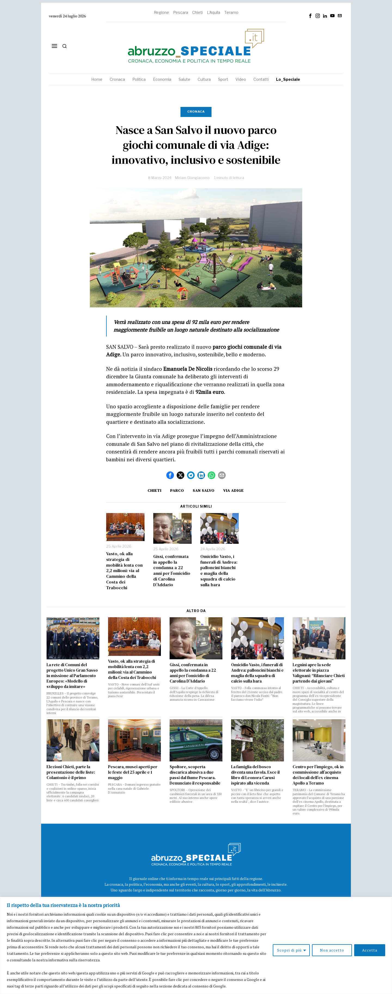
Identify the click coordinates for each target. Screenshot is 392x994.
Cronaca (196, 111)
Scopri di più (289, 950)
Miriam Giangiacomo (192, 177)
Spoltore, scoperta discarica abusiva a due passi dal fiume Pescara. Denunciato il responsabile (195, 775)
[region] (196, 945)
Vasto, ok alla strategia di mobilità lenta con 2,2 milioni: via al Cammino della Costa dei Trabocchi (124, 571)
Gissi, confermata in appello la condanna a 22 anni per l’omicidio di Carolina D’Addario (171, 571)
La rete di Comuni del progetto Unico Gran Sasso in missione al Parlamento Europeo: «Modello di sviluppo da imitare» (72, 675)
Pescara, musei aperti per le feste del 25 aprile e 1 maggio (132, 772)
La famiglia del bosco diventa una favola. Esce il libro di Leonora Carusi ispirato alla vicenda (255, 775)
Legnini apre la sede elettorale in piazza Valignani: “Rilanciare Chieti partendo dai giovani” (319, 673)
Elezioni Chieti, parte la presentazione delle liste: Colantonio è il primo (71, 772)
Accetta (369, 950)
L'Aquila (213, 12)
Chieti (197, 12)
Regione (161, 12)
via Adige (233, 490)
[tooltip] (310, 16)
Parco (177, 490)
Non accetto (332, 950)
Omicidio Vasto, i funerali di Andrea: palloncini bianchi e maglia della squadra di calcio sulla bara (218, 571)
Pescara (180, 12)
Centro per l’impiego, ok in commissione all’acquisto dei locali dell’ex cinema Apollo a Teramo (318, 775)
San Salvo (204, 490)
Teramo (231, 12)
